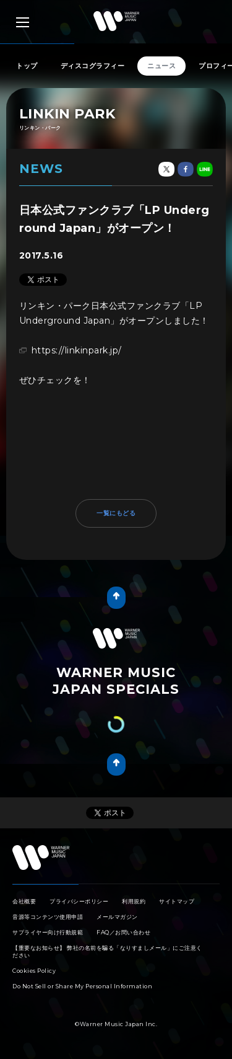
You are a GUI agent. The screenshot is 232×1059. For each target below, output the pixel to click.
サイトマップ (176, 901)
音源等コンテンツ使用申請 (47, 916)
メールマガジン (117, 916)
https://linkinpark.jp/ (77, 350)
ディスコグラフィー (93, 65)
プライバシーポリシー (78, 901)
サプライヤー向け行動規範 (47, 932)
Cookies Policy (34, 970)
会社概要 (24, 901)
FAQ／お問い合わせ (123, 932)
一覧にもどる (116, 513)
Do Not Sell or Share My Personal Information (82, 986)
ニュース (161, 65)
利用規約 (133, 901)
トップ (27, 65)
